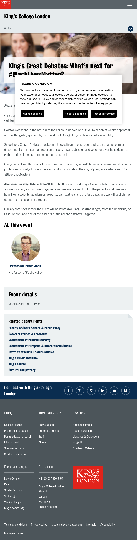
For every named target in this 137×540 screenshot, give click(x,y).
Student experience (19, 455)
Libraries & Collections (88, 437)
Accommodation (88, 431)
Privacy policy (39, 524)
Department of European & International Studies (40, 345)
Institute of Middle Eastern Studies (31, 352)
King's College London (27, 16)
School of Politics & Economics (28, 334)
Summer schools (19, 449)
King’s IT (88, 443)
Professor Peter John (25, 265)
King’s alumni (17, 364)
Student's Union (19, 491)
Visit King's (19, 497)
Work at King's (19, 503)
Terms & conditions (15, 524)
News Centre (19, 479)
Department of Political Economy (30, 339)
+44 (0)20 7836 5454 (51, 478)
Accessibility (107, 524)
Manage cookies (13, 533)
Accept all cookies (104, 113)
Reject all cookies (75, 113)
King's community (19, 509)
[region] (68, 99)
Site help (91, 524)
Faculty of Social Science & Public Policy (34, 327)
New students (53, 425)
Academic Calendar (88, 449)
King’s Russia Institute (23, 358)
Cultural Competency (22, 370)
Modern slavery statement (66, 524)
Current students (53, 431)
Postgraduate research (19, 437)
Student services (88, 425)
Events (19, 485)
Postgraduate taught (19, 431)
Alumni (53, 443)
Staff (53, 437)
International (19, 443)
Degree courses (19, 425)
